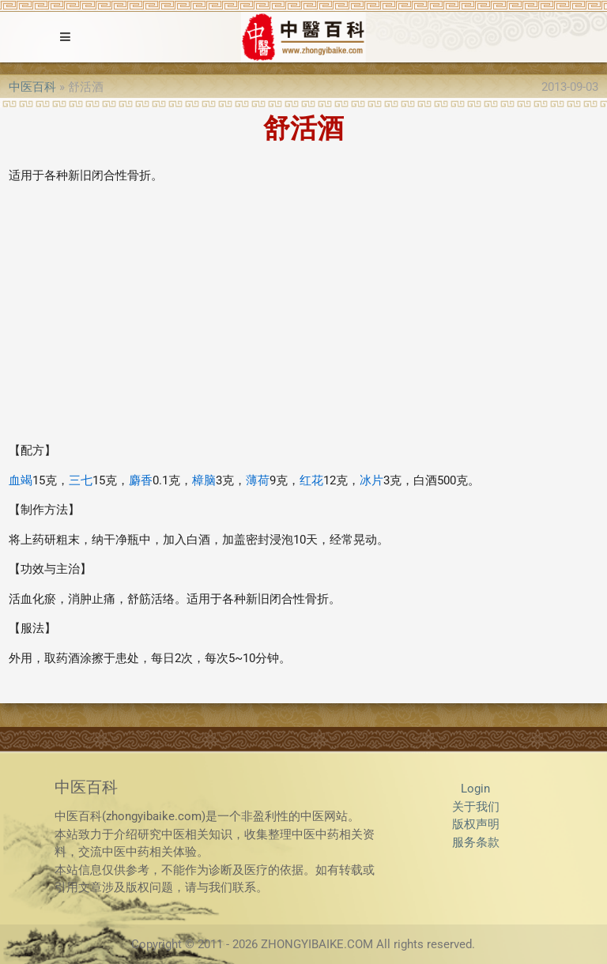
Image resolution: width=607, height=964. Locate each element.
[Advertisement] (303, 319)
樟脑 (204, 480)
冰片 (371, 480)
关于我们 (476, 807)
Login (475, 788)
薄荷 (258, 480)
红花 (311, 480)
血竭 (20, 480)
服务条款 (476, 842)
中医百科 (32, 87)
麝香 (141, 480)
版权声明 (476, 824)
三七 (80, 480)
